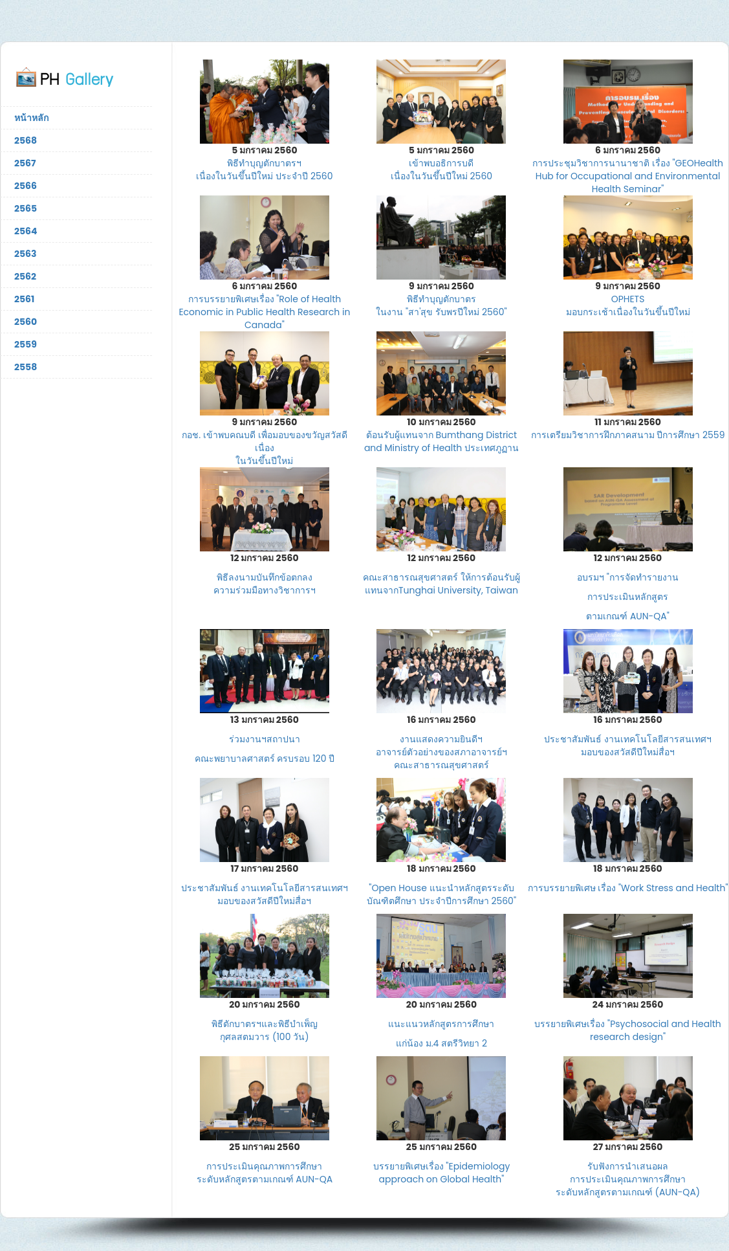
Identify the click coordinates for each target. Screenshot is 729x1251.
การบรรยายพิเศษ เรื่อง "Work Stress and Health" (628, 887)
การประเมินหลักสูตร (627, 596)
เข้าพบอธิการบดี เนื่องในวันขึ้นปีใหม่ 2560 (441, 170)
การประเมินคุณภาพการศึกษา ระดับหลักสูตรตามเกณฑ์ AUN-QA (265, 1173)
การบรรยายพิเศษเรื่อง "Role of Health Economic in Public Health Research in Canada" (264, 312)
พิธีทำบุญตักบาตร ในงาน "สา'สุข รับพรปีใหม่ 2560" (441, 305)
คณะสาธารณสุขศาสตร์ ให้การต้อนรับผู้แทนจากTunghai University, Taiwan (441, 584)
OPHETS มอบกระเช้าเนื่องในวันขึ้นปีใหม (628, 305)
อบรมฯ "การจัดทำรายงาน (628, 577)
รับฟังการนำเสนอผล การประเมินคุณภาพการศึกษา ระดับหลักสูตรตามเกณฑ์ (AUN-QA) (628, 1179)
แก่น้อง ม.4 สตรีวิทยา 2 (441, 1043)
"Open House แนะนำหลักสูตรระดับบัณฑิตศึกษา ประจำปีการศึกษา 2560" (441, 894)
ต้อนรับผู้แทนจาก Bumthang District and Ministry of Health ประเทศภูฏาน (441, 441)
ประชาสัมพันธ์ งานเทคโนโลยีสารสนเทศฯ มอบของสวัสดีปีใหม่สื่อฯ (628, 745)
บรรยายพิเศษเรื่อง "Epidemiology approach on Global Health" (441, 1173)
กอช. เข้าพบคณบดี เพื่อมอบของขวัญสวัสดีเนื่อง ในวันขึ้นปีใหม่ (264, 447)
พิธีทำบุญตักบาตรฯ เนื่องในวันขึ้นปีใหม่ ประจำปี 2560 (264, 170)
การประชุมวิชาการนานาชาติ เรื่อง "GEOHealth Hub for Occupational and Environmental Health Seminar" (627, 176)
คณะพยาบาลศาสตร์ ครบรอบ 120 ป (265, 758)
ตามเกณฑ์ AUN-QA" (627, 616)
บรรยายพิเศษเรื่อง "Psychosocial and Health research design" (627, 1030)
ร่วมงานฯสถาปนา (264, 739)
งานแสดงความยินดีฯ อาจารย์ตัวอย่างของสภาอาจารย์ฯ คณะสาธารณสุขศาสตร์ (441, 752)
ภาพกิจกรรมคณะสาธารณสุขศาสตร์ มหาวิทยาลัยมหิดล (76, 76)
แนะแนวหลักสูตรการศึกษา (441, 1023)
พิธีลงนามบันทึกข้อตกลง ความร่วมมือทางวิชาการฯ (264, 584)
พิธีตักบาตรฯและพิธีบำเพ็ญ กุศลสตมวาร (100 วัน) (265, 1030)
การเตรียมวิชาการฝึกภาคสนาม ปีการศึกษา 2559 (628, 434)
